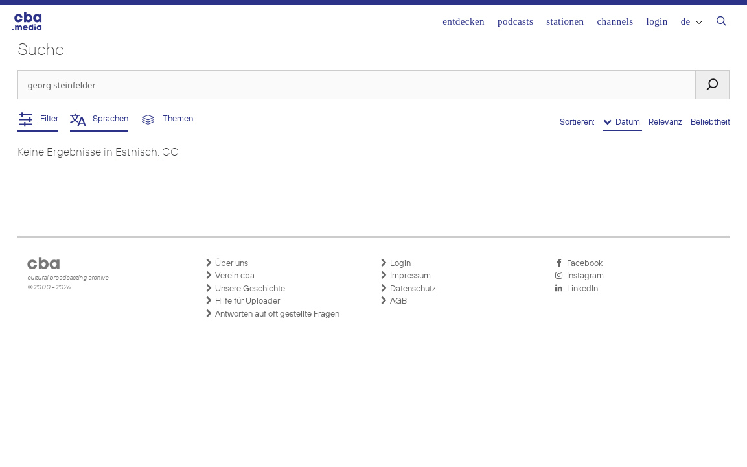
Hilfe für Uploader (242, 300)
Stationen (565, 21)
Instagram (579, 275)
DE (691, 21)
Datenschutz (408, 288)
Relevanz (666, 122)
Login (657, 21)
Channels (615, 21)
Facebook (579, 263)
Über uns (226, 263)
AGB (393, 300)
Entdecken (463, 21)
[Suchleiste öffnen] (721, 22)
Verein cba (230, 275)
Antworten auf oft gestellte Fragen (272, 313)
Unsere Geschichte (245, 288)
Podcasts (515, 21)
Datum (622, 121)
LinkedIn (576, 288)
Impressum (405, 275)
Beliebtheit (710, 122)
